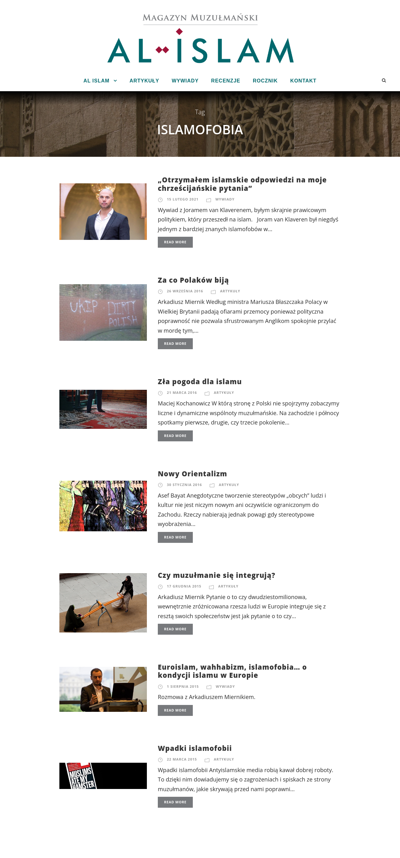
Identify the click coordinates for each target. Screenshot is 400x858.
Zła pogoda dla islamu (200, 381)
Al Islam (96, 80)
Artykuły (144, 80)
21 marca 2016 (182, 392)
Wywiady (185, 80)
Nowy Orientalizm (192, 473)
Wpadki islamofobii (195, 748)
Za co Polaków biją (193, 280)
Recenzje (225, 80)
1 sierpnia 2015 (183, 686)
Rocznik (265, 80)
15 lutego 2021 (182, 199)
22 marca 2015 (182, 759)
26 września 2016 (185, 291)
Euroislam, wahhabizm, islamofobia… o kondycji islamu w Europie (232, 671)
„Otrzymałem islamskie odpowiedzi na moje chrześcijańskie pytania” (242, 183)
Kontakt (303, 80)
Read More (175, 242)
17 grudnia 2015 (184, 586)
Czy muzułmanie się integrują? (216, 575)
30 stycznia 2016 (184, 484)
